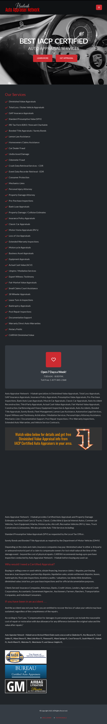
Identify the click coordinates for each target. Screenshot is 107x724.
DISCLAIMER (46, 718)
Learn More (42, 58)
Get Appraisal (66, 58)
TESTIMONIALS (61, 718)
